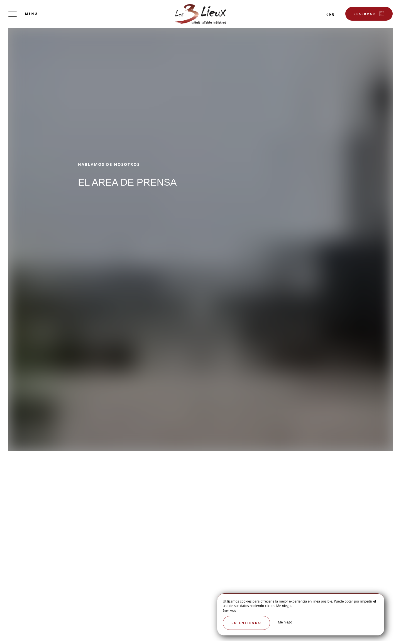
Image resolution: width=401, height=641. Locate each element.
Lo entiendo (246, 623)
